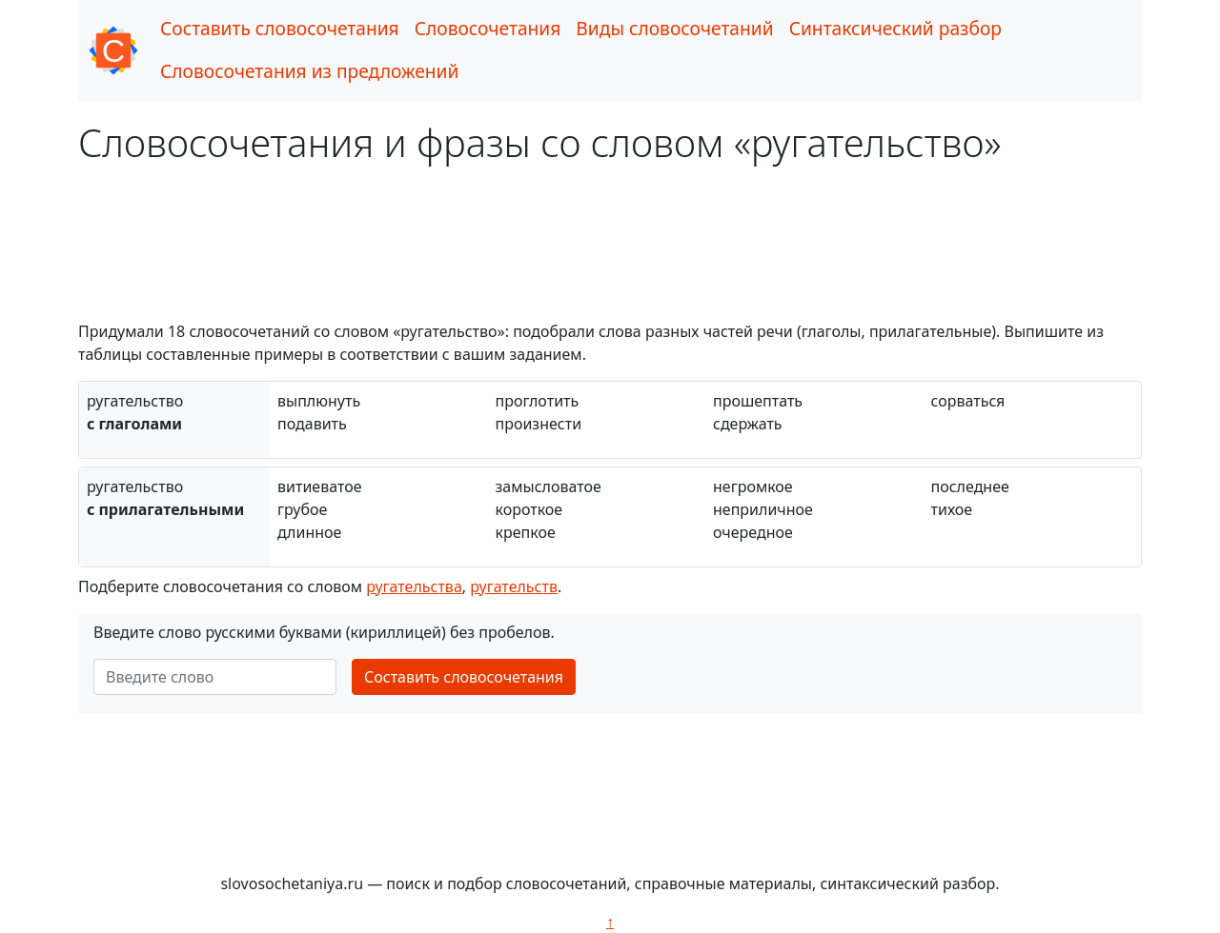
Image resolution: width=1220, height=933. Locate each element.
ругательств (514, 586)
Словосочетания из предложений (309, 71)
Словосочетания (488, 28)
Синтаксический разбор (895, 28)
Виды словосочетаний (674, 28)
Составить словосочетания (279, 28)
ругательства (414, 586)
